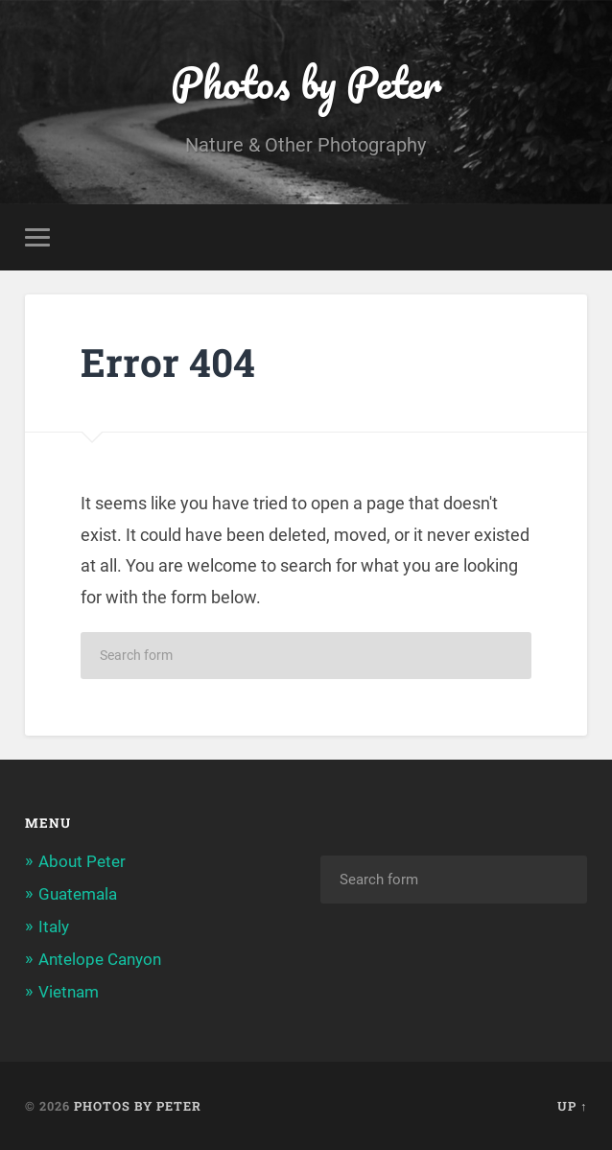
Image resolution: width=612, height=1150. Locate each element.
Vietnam (68, 991)
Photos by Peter (306, 82)
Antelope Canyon (99, 959)
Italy (53, 926)
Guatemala (77, 894)
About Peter (82, 861)
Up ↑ (572, 1106)
